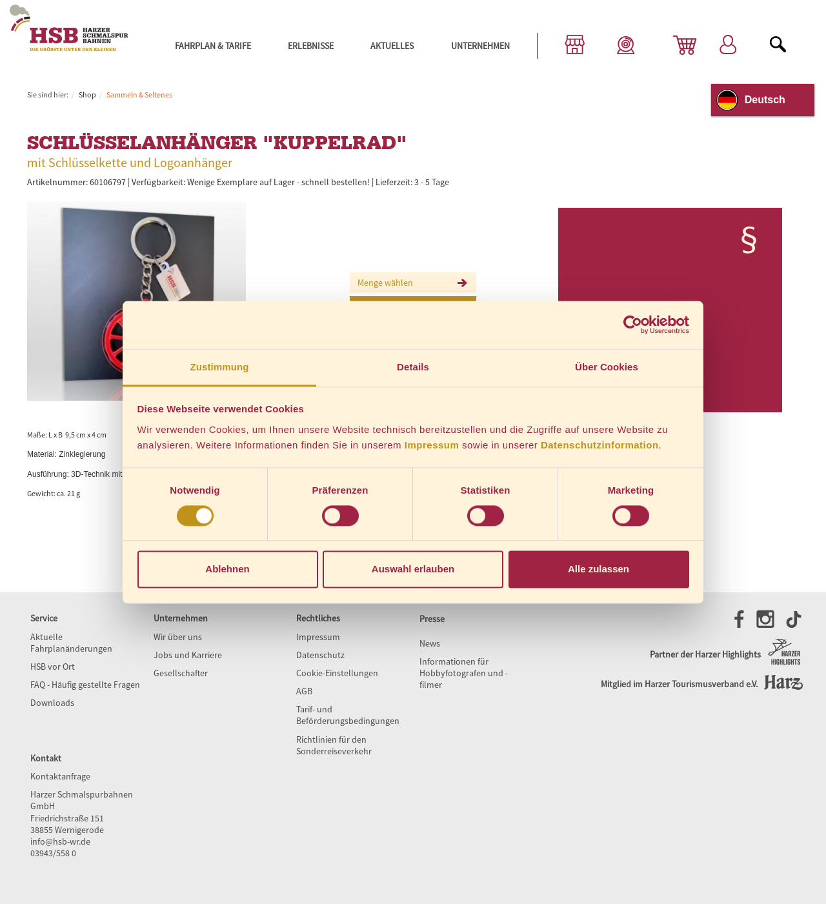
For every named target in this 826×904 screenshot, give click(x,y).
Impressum (432, 444)
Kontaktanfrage (60, 776)
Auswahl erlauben (413, 569)
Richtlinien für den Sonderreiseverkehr (334, 745)
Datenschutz (320, 655)
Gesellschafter (181, 673)
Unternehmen (480, 46)
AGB (304, 691)
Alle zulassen (598, 569)
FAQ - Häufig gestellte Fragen (85, 684)
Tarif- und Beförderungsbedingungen (347, 715)
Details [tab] (413, 366)
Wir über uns (178, 637)
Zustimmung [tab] (219, 366)
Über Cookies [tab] (606, 366)
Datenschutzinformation (600, 444)
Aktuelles (392, 46)
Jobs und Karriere (188, 655)
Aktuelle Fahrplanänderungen (71, 642)
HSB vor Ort (52, 666)
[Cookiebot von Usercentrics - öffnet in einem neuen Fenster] (632, 324)
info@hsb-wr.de (60, 841)
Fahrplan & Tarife (213, 46)
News (429, 643)
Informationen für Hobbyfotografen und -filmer (463, 673)
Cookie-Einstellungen (337, 673)
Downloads (52, 702)
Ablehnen (227, 569)
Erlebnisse (311, 46)
